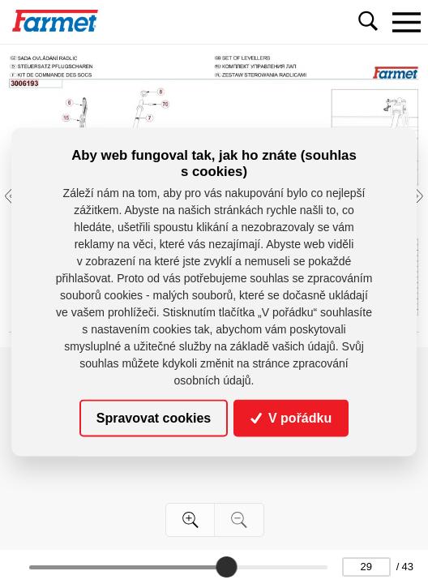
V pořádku (291, 418)
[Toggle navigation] (406, 22)
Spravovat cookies (153, 418)
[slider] (226, 567)
